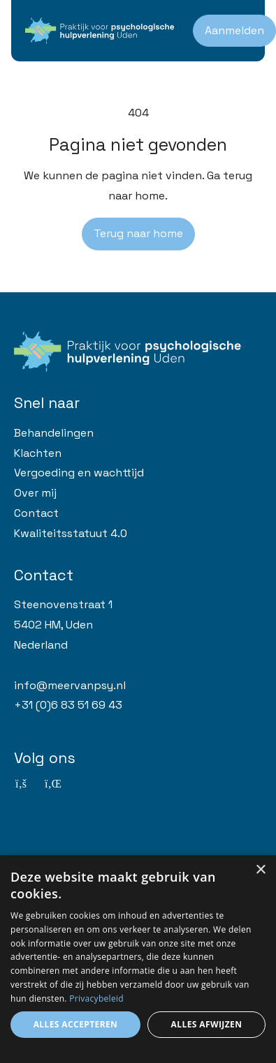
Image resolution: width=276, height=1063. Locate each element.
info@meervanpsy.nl (70, 685)
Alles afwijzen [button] (206, 1024)
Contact (36, 513)
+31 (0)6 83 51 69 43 (68, 705)
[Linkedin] (52, 784)
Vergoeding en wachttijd (79, 472)
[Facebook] (21, 784)
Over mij (35, 492)
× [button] (260, 870)
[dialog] (138, 959)
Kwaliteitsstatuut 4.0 (70, 533)
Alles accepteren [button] (76, 1024)
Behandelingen (54, 432)
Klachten (37, 453)
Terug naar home (138, 233)
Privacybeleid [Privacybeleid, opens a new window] (96, 998)
